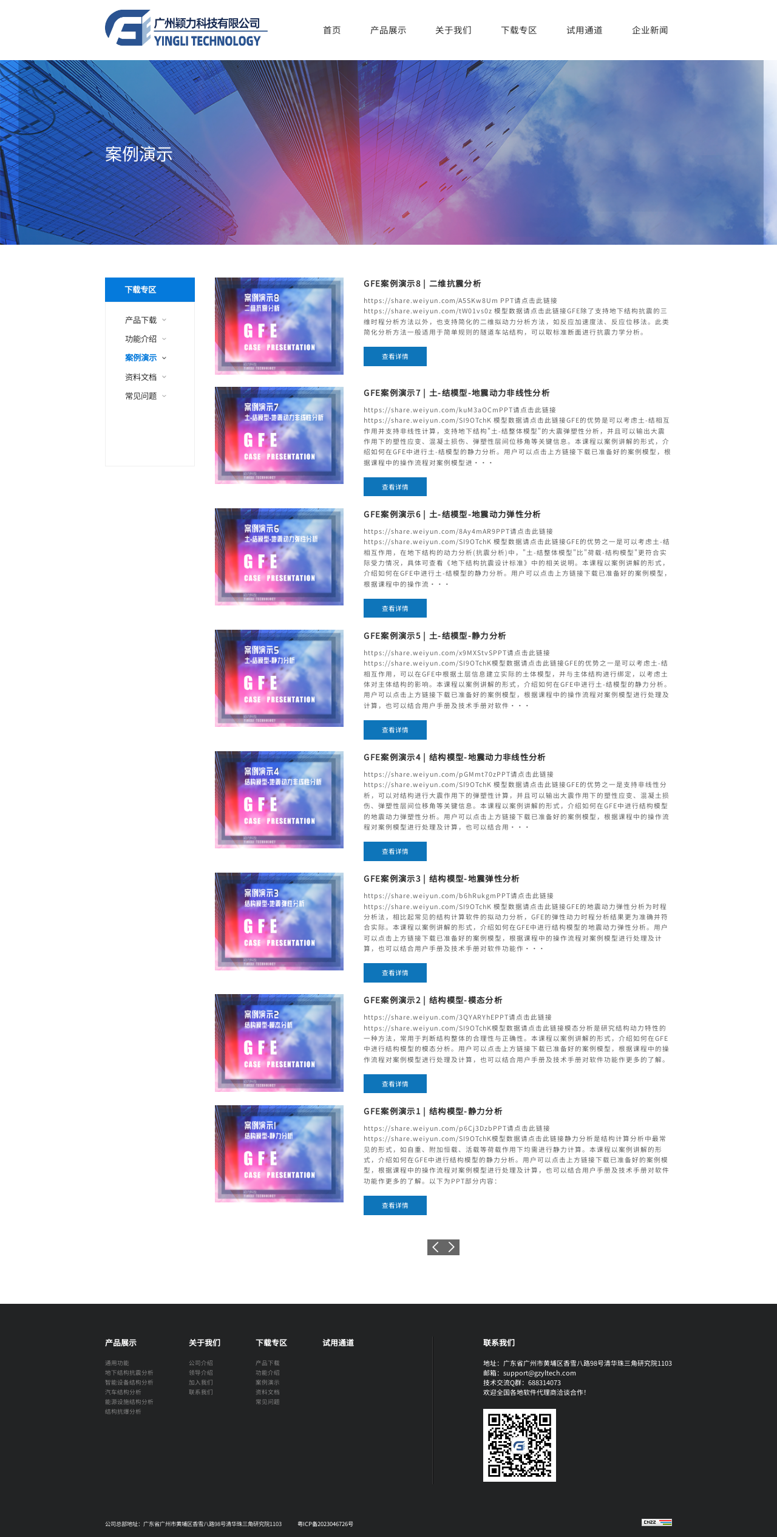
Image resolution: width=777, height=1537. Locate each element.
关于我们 (453, 29)
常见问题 (141, 395)
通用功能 (117, 1362)
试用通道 (584, 29)
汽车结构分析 (123, 1392)
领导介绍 (201, 1372)
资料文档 (141, 377)
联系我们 (201, 1392)
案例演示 (141, 357)
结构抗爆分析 (123, 1411)
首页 (332, 29)
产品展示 (388, 29)
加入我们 (201, 1382)
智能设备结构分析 (129, 1382)
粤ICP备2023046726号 (325, 1523)
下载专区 (519, 29)
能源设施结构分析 (129, 1401)
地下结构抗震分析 (129, 1372)
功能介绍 (141, 338)
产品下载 (141, 319)
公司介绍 (201, 1362)
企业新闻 (650, 29)
